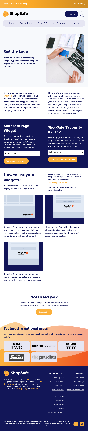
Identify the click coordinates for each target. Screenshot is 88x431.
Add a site (79, 4)
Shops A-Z (42, 23)
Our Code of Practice (75, 385)
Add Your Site (78, 378)
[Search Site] (82, 14)
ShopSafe (8, 96)
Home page (59, 378)
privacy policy (22, 389)
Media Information (56, 413)
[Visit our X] (82, 424)
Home (12, 23)
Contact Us (59, 405)
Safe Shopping (58, 23)
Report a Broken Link (75, 389)
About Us (75, 23)
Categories (26, 23)
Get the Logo (79, 381)
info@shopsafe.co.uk (57, 183)
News (61, 409)
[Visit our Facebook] (75, 424)
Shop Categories (57, 381)
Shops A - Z (59, 385)
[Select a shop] (22, 153)
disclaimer (34, 389)
